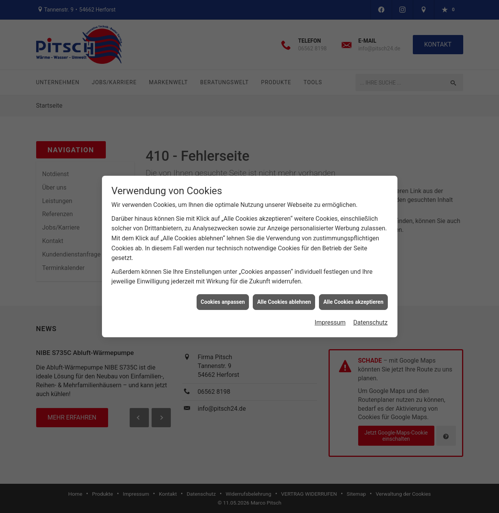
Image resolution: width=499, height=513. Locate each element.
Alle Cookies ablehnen (284, 299)
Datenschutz (370, 319)
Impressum (330, 319)
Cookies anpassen (223, 299)
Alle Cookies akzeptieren (353, 299)
